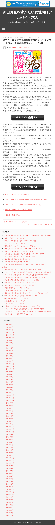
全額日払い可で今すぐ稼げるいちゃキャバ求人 (20, 283)
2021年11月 (10, 461)
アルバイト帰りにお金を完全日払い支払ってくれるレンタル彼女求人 (28, 272)
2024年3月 (9, 387)
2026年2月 (9, 327)
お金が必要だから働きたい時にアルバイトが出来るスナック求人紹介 (28, 236)
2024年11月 (10, 366)
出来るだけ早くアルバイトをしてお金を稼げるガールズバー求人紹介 (28, 312)
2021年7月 (9, 471)
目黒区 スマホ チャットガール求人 (18, 210)
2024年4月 (9, 385)
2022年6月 (9, 442)
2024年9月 (9, 372)
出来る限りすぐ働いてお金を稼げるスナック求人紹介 (23, 270)
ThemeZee (37, 522)
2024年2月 (9, 390)
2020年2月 (9, 515)
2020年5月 (9, 508)
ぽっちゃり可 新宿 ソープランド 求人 (17, 298)
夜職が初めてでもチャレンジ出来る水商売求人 (20, 246)
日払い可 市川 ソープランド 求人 (16, 244)
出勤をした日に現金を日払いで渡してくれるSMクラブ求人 (24, 254)
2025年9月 (9, 340)
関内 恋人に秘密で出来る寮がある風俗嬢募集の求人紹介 (26, 199)
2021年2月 (9, 484)
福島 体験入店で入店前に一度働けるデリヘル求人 (23, 205)
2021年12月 (10, 458)
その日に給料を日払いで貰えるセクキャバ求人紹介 (22, 280)
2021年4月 (9, 479)
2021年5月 (9, 476)
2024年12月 (10, 364)
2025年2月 (9, 359)
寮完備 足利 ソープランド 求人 (15, 301)
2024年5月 (9, 382)
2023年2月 (9, 421)
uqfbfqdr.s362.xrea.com (20, 47)
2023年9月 (9, 403)
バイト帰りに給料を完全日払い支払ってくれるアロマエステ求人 (26, 275)
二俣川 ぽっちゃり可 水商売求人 (39, 224)
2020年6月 (9, 505)
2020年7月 (9, 502)
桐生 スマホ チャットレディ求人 (16, 222)
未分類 (37, 37)
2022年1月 (9, 455)
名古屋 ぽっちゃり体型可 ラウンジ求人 (19, 314)
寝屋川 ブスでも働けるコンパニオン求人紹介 (20, 241)
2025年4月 (9, 353)
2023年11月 (10, 398)
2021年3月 (9, 481)
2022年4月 (9, 447)
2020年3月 (9, 513)
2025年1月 (9, 361)
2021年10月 (10, 463)
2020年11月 (10, 492)
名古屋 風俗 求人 (12, 215)
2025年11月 (10, 335)
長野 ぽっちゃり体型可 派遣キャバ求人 (19, 251)
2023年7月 (9, 408)
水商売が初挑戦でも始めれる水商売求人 (18, 262)
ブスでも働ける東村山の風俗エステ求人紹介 (20, 257)
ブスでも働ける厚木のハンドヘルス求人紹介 (20, 285)
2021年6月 (9, 474)
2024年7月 (9, 377)
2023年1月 (9, 424)
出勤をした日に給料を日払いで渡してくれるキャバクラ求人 (25, 278)
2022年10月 (10, 432)
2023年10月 (10, 400)
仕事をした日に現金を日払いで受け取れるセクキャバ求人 (24, 249)
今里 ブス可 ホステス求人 (14, 238)
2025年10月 (10, 338)
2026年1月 (9, 330)
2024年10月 (10, 369)
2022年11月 (10, 429)
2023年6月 (9, 411)
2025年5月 (9, 351)
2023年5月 (9, 413)
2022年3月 (9, 450)
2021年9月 (9, 466)
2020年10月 (10, 495)
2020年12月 (10, 489)
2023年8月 (9, 406)
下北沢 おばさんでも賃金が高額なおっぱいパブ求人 (23, 306)
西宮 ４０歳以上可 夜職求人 (15, 304)
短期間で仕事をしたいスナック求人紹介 (18, 291)
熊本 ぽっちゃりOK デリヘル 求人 (17, 194)
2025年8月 (9, 343)
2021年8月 (9, 468)
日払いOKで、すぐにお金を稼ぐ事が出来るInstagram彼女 (24, 309)
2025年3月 (9, 356)
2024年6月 (9, 380)
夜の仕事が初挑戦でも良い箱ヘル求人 (17, 259)
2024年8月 (9, 374)
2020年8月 (9, 500)
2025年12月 (10, 332)
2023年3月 (9, 419)
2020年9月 (9, 497)
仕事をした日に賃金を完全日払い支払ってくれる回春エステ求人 (26, 293)
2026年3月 (9, 325)
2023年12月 (10, 395)
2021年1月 (9, 487)
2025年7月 (9, 346)
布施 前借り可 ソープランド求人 (17, 288)
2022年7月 (9, 440)
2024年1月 (9, 393)
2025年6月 (9, 348)
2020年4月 (9, 510)
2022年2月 (9, 453)
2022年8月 (9, 437)
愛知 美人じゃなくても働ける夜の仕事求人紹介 (21, 296)
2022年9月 (9, 434)
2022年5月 (9, 445)
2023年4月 (9, 416)
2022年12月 (10, 427)
